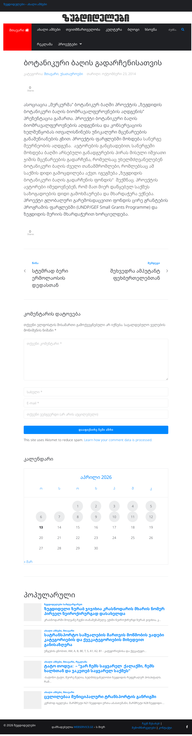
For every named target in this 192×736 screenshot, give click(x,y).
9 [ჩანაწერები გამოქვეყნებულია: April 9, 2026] (96, 518)
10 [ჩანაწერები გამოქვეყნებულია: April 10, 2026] (114, 518)
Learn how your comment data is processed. (118, 441)
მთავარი (51, 73)
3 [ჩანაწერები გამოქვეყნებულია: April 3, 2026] (114, 507)
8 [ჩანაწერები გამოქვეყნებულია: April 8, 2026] (78, 518)
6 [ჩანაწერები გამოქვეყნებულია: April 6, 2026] (41, 518)
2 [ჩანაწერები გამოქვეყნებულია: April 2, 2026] (96, 507)
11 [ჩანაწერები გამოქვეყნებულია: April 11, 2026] (133, 518)
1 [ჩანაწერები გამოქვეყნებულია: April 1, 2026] (78, 507)
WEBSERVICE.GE (83, 728)
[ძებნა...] (173, 30)
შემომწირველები (144, 729)
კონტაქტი (165, 729)
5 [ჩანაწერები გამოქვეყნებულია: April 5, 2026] (151, 507)
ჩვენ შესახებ (151, 725)
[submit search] (182, 29)
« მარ (28, 563)
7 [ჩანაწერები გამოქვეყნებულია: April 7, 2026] (59, 518)
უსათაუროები (71, 73)
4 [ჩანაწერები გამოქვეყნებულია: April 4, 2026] (133, 507)
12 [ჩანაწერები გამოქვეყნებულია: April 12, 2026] (151, 518)
